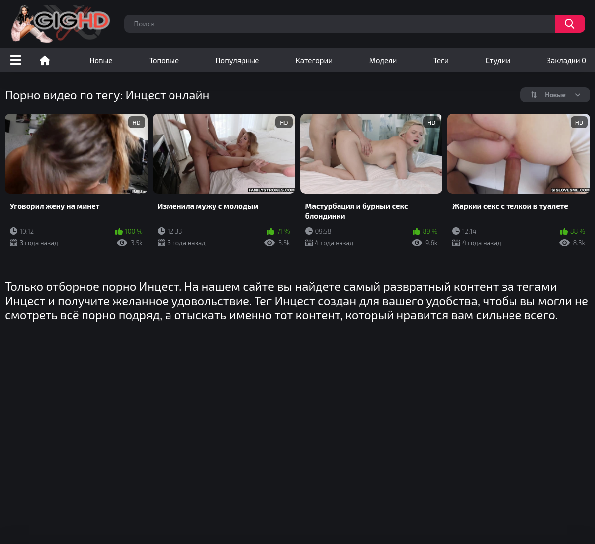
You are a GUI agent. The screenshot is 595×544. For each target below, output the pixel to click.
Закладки (566, 60)
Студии (497, 60)
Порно (44, 60)
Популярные (237, 60)
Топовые (164, 60)
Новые (101, 60)
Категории (314, 60)
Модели (383, 60)
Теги (441, 60)
